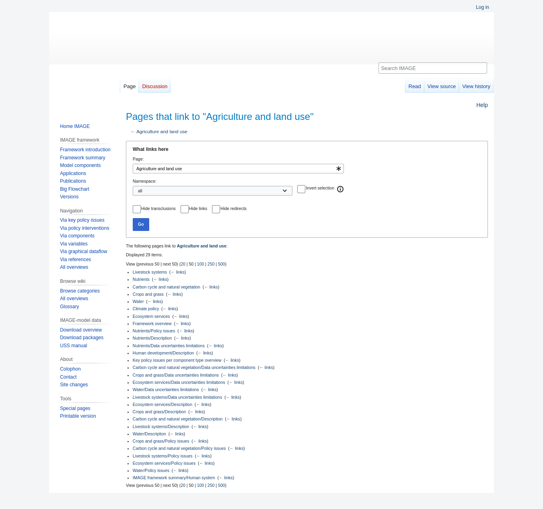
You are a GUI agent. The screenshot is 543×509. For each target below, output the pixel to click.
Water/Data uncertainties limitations (166, 389)
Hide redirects (233, 208)
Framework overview (152, 323)
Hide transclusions (158, 208)
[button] (340, 189)
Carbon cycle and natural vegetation (166, 286)
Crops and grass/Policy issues (161, 441)
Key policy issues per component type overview (177, 360)
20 (183, 264)
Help (482, 105)
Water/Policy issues (151, 470)
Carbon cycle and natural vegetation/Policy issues (179, 448)
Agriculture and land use (161, 131)
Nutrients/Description (152, 338)
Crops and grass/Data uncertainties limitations (176, 375)
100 (200, 264)
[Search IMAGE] (432, 68)
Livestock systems (150, 272)
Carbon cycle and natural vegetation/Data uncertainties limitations (194, 367)
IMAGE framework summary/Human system (174, 477)
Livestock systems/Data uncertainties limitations (177, 397)
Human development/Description (163, 352)
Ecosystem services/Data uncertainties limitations (179, 382)
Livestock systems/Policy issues (163, 455)
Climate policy (146, 308)
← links (177, 272)
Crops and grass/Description (159, 411)
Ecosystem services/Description (162, 404)
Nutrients (141, 279)
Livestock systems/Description (161, 426)
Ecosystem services (151, 316)
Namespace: (144, 181)
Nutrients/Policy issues (154, 330)
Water (138, 301)
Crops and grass (148, 294)
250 (211, 264)
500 (221, 264)
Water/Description (149, 433)
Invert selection (320, 187)
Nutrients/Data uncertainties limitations (169, 345)
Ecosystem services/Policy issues (164, 463)
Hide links (198, 208)
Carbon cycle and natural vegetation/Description (178, 418)
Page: (138, 159)
